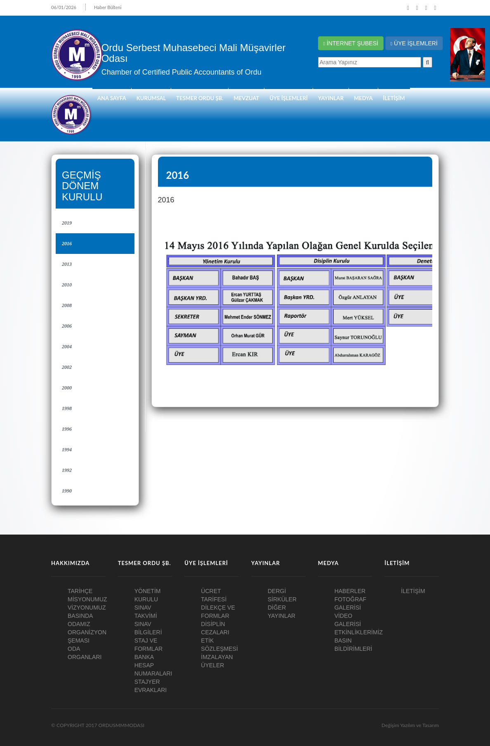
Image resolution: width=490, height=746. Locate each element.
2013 (67, 264)
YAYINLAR (331, 98)
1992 (67, 470)
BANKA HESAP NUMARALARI (153, 665)
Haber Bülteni (108, 7)
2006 (67, 326)
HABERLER (350, 591)
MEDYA (363, 98)
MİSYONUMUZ (87, 599)
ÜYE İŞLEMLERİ (414, 43)
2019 (67, 223)
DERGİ (277, 591)
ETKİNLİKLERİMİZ (359, 632)
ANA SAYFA (111, 98)
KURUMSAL (151, 98)
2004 (67, 347)
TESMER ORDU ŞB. (199, 98)
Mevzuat (246, 98)
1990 (67, 491)
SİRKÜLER (282, 599)
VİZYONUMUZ (87, 607)
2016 (67, 243)
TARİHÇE (80, 591)
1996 (67, 429)
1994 (67, 450)
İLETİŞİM (394, 98)
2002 (67, 367)
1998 (67, 408)
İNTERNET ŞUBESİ (350, 43)
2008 (67, 305)
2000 (67, 388)
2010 (67, 285)
